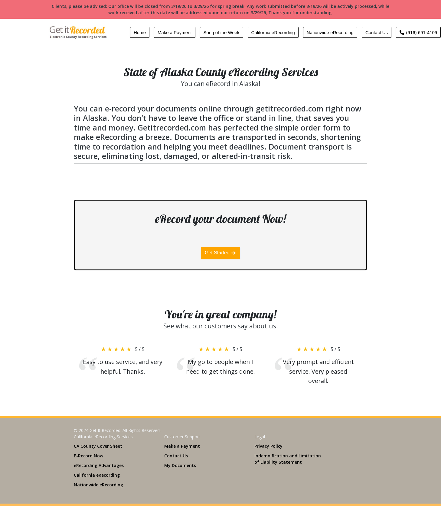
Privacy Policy (268, 446)
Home (140, 32)
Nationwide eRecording (330, 32)
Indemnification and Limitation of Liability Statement (287, 459)
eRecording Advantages (99, 465)
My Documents (180, 465)
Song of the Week (222, 32)
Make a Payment (175, 32)
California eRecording (273, 32)
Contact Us (376, 32)
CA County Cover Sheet (98, 446)
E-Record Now (88, 456)
